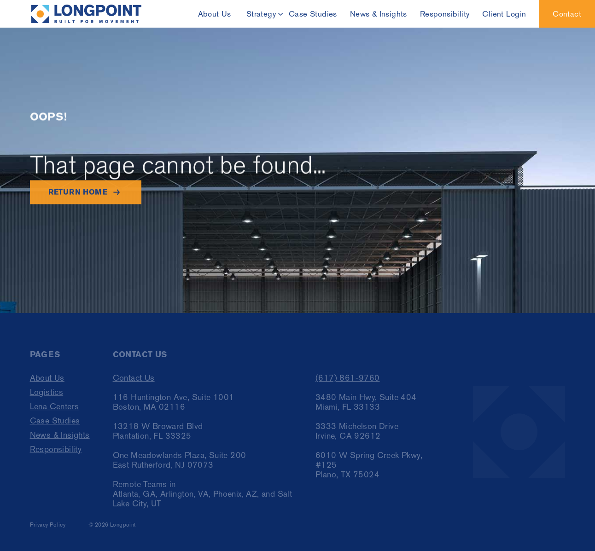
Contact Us (134, 380)
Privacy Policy (48, 527)
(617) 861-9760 (347, 380)
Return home (77, 192)
